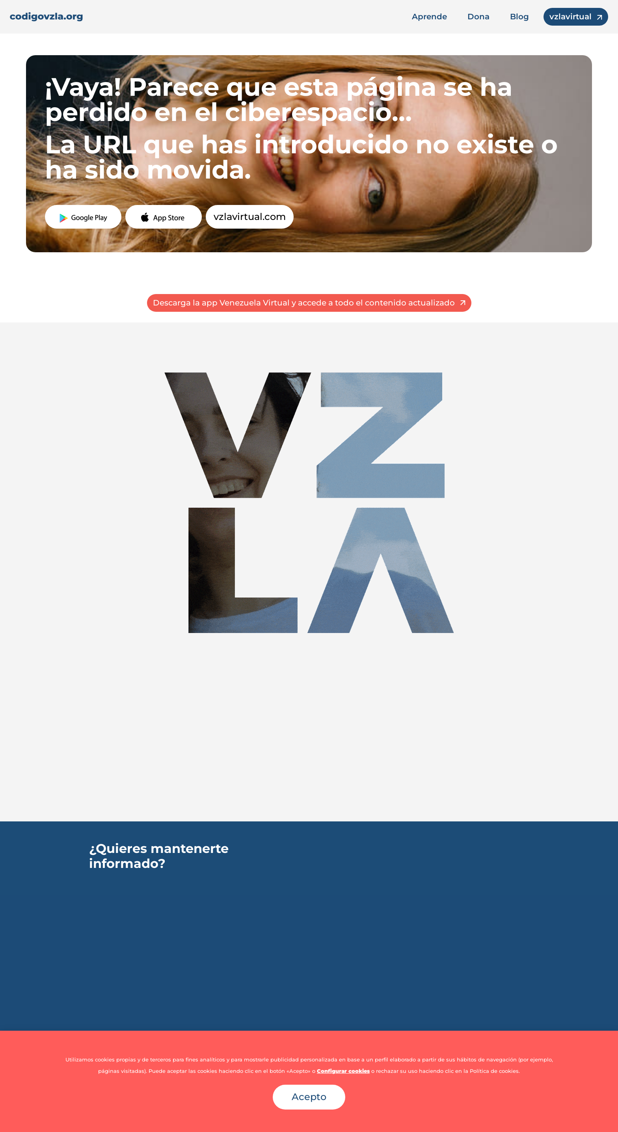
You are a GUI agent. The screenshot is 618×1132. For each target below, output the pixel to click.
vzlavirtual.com (250, 216)
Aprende (429, 16)
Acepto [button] (309, 1096)
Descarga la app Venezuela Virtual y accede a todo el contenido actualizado (304, 302)
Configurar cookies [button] (343, 1071)
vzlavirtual (570, 16)
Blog (519, 16)
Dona (478, 16)
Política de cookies (494, 1071)
